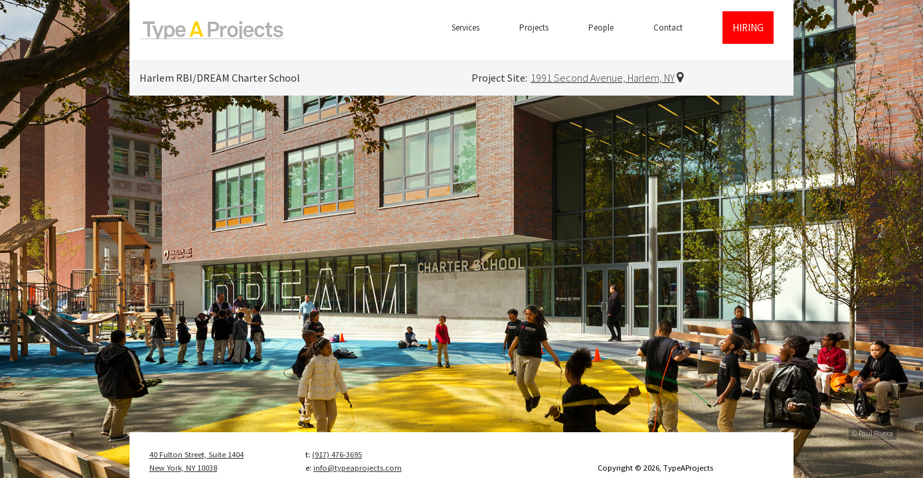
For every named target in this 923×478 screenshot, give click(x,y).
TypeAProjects (212, 30)
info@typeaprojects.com (357, 468)
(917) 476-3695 (337, 454)
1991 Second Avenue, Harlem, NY (603, 77)
